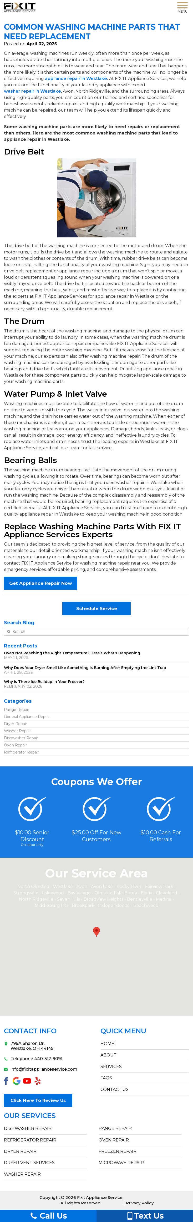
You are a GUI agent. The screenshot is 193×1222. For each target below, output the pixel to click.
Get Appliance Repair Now (40, 583)
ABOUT (108, 1055)
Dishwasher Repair (21, 738)
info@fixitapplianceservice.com (40, 1069)
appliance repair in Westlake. (76, 78)
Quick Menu (123, 1031)
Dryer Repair (15, 723)
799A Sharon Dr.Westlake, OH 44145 (28, 1046)
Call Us (48, 1216)
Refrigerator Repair (21, 752)
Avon (82, 886)
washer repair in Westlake (32, 91)
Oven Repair (15, 745)
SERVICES (111, 1066)
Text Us (145, 1216)
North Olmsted (33, 886)
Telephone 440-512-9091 (33, 1058)
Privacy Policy (140, 1202)
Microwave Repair (121, 1162)
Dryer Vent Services (29, 1162)
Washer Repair (17, 731)
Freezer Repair (117, 1151)
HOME (107, 1043)
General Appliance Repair (27, 716)
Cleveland (167, 892)
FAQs (106, 1077)
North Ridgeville (36, 899)
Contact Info (30, 1031)
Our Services (30, 1115)
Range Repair (16, 709)
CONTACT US (114, 1089)
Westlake (63, 886)
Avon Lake (102, 886)
